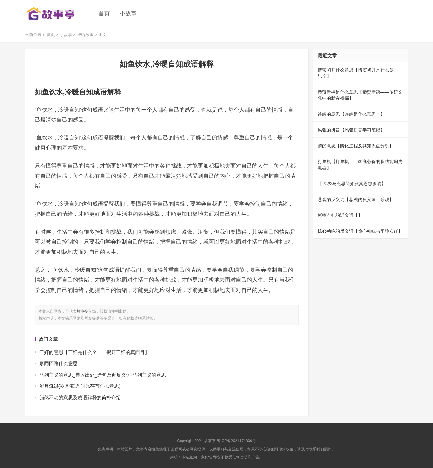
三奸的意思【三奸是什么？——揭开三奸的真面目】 (94, 352)
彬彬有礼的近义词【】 (340, 215)
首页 (104, 13)
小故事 (128, 13)
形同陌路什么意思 (58, 363)
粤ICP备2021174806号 (236, 441)
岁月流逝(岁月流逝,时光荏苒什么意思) (79, 386)
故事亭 (82, 311)
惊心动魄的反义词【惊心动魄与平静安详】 (360, 231)
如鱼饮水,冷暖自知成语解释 (167, 64)
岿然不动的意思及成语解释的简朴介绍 (80, 397)
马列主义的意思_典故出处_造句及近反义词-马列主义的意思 (102, 375)
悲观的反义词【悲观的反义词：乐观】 (356, 199)
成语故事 (85, 34)
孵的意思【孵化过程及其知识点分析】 (356, 145)
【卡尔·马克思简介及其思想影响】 (352, 183)
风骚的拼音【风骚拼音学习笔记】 (351, 129)
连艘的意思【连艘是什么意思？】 (351, 114)
